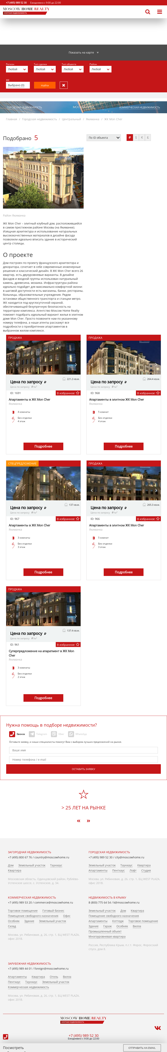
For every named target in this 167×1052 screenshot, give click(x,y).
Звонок (17, 734)
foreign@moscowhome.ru (51, 968)
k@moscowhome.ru (126, 902)
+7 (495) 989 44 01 (20, 968)
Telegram (38, 734)
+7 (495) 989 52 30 (16, 2)
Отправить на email (142, 1048)
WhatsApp (77, 734)
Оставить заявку (83, 769)
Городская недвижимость (24, 107)
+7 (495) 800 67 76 (20, 857)
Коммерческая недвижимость (139, 107)
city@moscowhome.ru (129, 857)
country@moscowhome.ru (51, 857)
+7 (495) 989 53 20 (20, 902)
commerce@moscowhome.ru (53, 902)
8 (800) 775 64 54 (100, 902)
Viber (57, 734)
